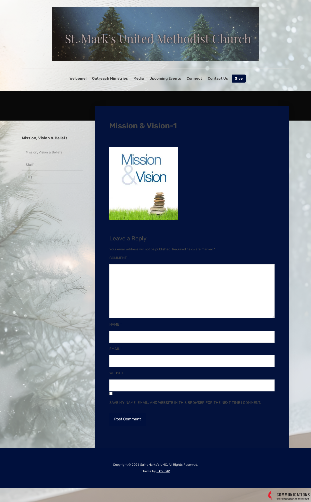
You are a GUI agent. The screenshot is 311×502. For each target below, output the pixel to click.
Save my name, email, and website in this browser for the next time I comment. (185, 402)
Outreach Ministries (110, 78)
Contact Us (218, 78)
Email (115, 349)
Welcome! (77, 78)
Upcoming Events (165, 78)
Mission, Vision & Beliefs (45, 138)
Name (115, 324)
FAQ (29, 177)
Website (116, 373)
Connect (194, 78)
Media (138, 78)
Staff (30, 165)
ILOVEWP (163, 471)
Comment (119, 258)
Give (239, 78)
